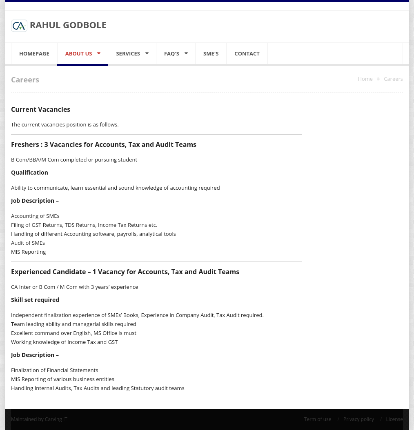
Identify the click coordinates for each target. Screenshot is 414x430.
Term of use (318, 419)
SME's (210, 53)
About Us (78, 53)
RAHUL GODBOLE (59, 25)
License (394, 419)
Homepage (34, 53)
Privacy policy (358, 419)
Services (128, 53)
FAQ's (171, 53)
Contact (247, 53)
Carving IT (56, 419)
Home (365, 78)
